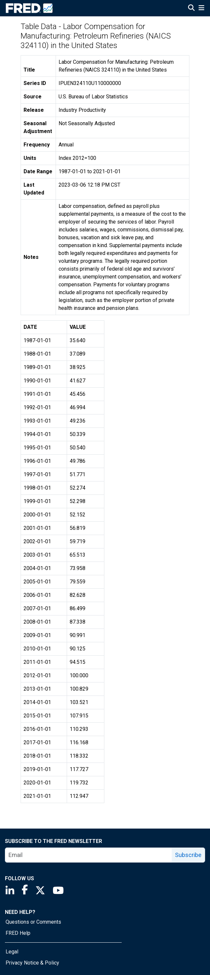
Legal (12, 952)
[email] (88, 855)
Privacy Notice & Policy (32, 963)
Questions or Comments (33, 922)
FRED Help (18, 933)
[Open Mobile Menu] (201, 8)
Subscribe (188, 854)
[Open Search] (191, 8)
